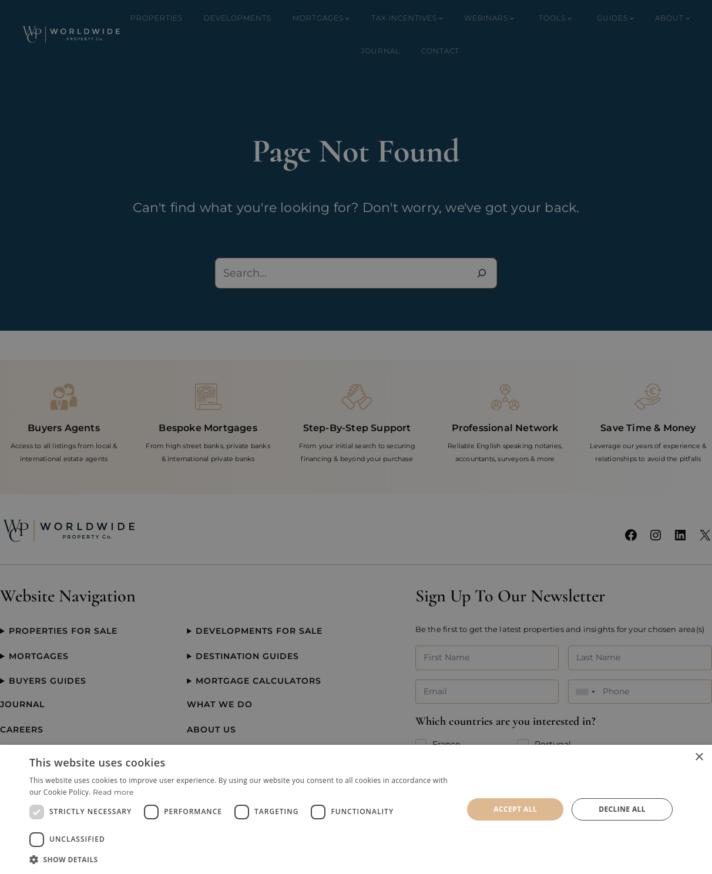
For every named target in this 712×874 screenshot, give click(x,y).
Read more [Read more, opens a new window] (113, 792)
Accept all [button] (515, 809)
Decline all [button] (622, 809)
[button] (239, 859)
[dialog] (356, 809)
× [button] (698, 757)
